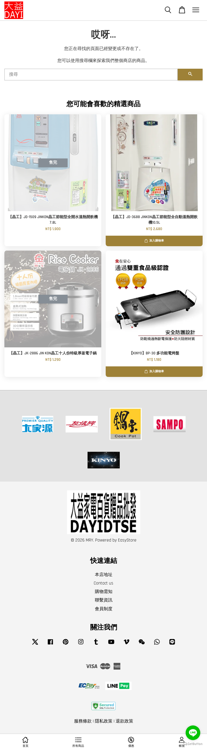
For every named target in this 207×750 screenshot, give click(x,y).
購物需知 (103, 591)
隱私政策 (103, 721)
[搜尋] (91, 74)
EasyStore (127, 540)
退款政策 (124, 721)
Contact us (103, 583)
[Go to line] (193, 732)
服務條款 (83, 721)
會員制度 (103, 609)
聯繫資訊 (103, 600)
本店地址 (103, 574)
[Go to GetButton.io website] (193, 744)
